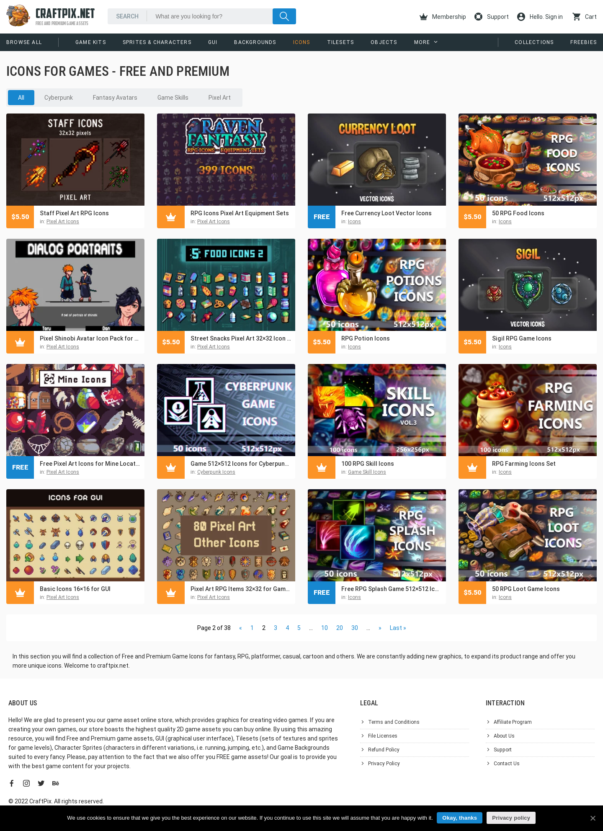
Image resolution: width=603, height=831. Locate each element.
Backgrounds (255, 42)
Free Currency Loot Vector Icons (386, 213)
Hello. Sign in (540, 16)
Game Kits (90, 42)
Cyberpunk (58, 97)
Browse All (24, 42)
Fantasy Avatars (115, 97)
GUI (213, 42)
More (422, 42)
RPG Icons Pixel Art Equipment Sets (240, 213)
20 (339, 628)
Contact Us (507, 763)
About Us (504, 736)
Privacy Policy (384, 763)
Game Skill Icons (367, 472)
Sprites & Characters (157, 42)
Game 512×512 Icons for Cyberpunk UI (241, 463)
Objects (384, 42)
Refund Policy (383, 750)
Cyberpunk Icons (216, 472)
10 (324, 628)
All (21, 97)
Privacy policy (511, 818)
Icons (301, 42)
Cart (584, 16)
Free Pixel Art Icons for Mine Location (90, 463)
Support (491, 16)
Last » (398, 628)
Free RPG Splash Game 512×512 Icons (391, 589)
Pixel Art (220, 97)
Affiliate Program (513, 722)
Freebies (583, 42)
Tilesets (340, 42)
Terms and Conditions (394, 722)
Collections (534, 42)
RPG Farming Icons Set (524, 463)
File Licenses (382, 736)
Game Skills (172, 97)
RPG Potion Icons (365, 338)
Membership (443, 16)
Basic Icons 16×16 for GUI (75, 589)
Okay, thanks (460, 818)
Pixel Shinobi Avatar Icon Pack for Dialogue (90, 338)
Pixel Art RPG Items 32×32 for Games (241, 589)
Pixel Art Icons (62, 222)
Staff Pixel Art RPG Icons (74, 213)
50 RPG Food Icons (518, 213)
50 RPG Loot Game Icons (526, 589)
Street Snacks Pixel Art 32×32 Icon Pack (241, 338)
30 (354, 628)
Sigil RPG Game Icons (521, 338)
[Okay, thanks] (592, 818)
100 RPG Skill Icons (367, 463)
